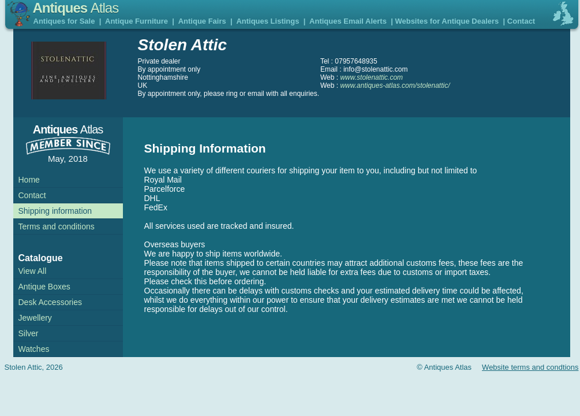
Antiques (76, 8)
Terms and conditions (56, 226)
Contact (521, 21)
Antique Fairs (202, 21)
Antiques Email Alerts (348, 21)
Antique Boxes (44, 286)
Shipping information (55, 211)
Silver (28, 333)
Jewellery (35, 317)
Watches (34, 349)
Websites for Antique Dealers (447, 21)
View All (32, 271)
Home (29, 179)
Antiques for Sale (64, 21)
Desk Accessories (50, 302)
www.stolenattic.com (371, 77)
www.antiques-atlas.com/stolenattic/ (395, 85)
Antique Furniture (136, 21)
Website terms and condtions (530, 367)
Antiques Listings (267, 21)
